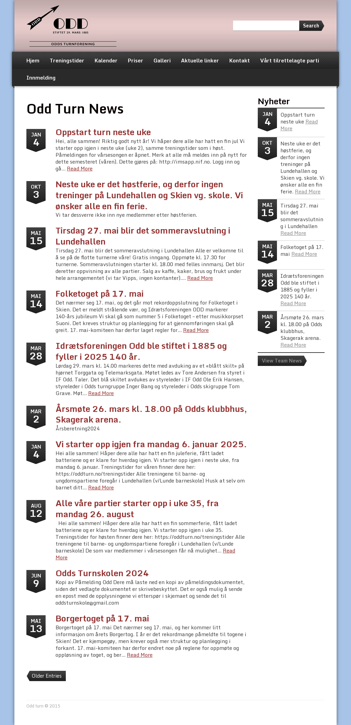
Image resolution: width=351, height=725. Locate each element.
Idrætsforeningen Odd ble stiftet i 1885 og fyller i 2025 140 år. (141, 351)
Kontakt (239, 60)
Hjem (32, 60)
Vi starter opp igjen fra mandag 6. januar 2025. (151, 444)
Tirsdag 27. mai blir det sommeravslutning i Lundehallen (143, 236)
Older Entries (47, 676)
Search (311, 25)
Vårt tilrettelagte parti (289, 60)
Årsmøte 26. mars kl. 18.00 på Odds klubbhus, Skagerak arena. (151, 414)
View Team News (282, 361)
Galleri (162, 60)
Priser (135, 60)
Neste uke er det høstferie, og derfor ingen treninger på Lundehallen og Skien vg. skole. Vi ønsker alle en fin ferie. (149, 195)
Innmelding (41, 77)
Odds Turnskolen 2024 (102, 573)
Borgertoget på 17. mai (102, 618)
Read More (80, 168)
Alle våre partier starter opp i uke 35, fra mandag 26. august (137, 508)
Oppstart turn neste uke (103, 132)
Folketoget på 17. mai (100, 293)
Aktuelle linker (200, 60)
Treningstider (67, 60)
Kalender (106, 60)
